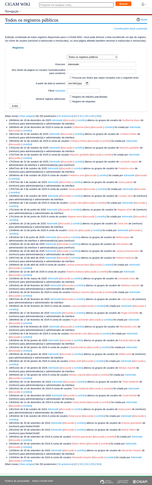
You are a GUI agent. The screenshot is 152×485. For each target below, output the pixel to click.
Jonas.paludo (125, 182)
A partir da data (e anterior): (51, 83)
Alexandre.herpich (131, 450)
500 (98, 116)
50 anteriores (65, 116)
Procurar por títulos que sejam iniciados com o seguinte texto (105, 77)
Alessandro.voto (128, 326)
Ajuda (144, 19)
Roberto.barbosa (125, 257)
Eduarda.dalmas (128, 340)
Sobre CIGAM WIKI (42, 481)
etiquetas (60, 90)
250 (92, 116)
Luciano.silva (125, 195)
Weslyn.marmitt (127, 367)
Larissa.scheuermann (127, 251)
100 (86, 116)
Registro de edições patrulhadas (89, 96)
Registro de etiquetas (84, 101)
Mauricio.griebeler (129, 147)
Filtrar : (57, 90)
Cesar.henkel (129, 395)
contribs (81, 120)
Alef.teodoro (122, 244)
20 (76, 116)
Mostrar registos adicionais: (51, 98)
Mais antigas (27, 116)
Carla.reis (122, 223)
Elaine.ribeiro (129, 429)
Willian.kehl (125, 354)
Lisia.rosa (126, 299)
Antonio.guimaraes (132, 422)
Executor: (60, 64)
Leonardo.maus (126, 278)
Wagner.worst (124, 209)
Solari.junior (124, 409)
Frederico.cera (126, 168)
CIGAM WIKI (17, 4)
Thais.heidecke (130, 381)
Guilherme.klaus (131, 120)
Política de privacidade (17, 481)
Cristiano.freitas (128, 134)
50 (80, 116)
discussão (69, 120)
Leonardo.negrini (129, 161)
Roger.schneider (130, 312)
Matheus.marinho (130, 285)
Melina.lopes (123, 237)
